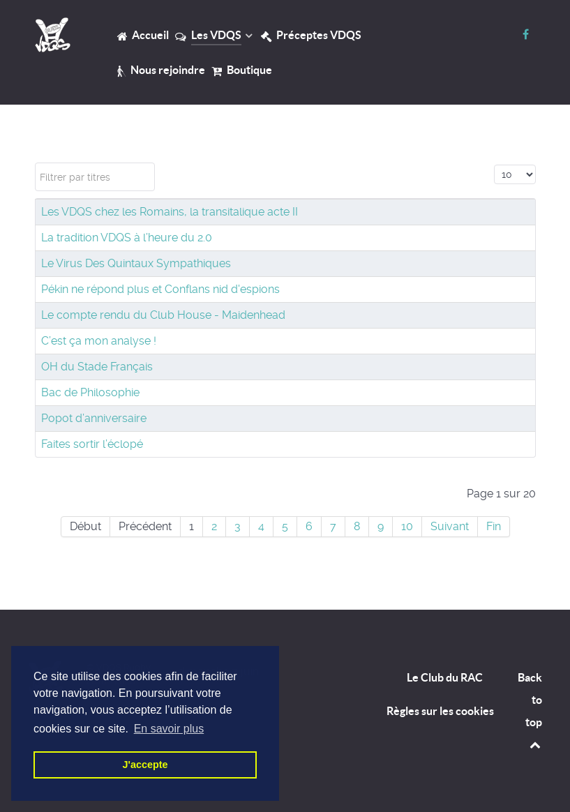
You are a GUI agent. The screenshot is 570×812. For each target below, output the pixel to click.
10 (407, 526)
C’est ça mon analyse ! (98, 340)
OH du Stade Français (97, 366)
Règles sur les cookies (440, 711)
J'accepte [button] (144, 764)
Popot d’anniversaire (94, 418)
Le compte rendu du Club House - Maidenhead (163, 315)
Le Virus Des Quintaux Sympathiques (136, 263)
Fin (493, 526)
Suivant (449, 526)
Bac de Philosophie (90, 392)
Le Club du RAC (445, 677)
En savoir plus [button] (169, 729)
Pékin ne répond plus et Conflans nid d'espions (160, 289)
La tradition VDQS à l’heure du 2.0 (126, 237)
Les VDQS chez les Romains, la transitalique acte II (169, 211)
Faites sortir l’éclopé (92, 444)
